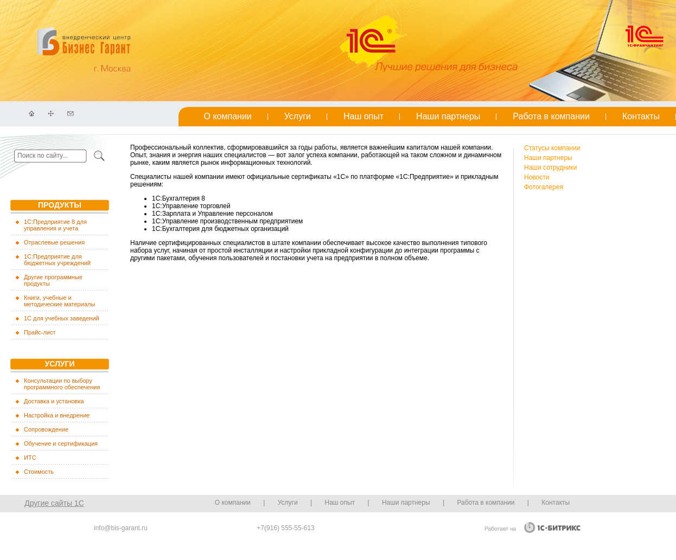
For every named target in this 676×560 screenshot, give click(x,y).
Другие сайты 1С (54, 503)
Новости (536, 177)
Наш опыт (363, 116)
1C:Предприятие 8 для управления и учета (55, 224)
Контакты (641, 116)
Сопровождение (46, 429)
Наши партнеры (448, 116)
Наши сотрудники (550, 167)
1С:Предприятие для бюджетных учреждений (57, 259)
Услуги (297, 116)
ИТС (30, 457)
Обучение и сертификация (61, 443)
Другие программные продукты (53, 280)
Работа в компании (551, 116)
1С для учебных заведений (61, 318)
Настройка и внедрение (57, 415)
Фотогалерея (543, 187)
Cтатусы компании (552, 148)
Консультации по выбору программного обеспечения (62, 383)
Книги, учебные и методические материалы (59, 300)
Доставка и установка (54, 401)
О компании (228, 116)
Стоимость (39, 471)
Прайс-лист (40, 332)
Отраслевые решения (54, 242)
